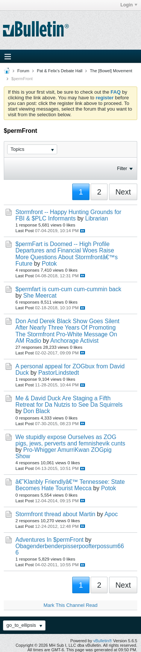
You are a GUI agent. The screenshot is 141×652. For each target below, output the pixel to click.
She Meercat (39, 295)
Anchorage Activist (74, 340)
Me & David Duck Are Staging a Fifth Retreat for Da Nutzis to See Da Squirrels (69, 401)
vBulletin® (102, 640)
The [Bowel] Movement (111, 70)
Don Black (36, 411)
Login (128, 5)
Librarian (96, 218)
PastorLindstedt (58, 372)
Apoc (111, 514)
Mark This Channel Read (71, 605)
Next (123, 192)
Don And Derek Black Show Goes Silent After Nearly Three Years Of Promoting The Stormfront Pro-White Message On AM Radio (67, 330)
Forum (23, 70)
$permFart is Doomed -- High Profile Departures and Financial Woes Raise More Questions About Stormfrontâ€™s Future (66, 253)
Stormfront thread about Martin (55, 514)
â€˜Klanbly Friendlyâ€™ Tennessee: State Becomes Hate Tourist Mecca (70, 485)
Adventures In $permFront (49, 539)
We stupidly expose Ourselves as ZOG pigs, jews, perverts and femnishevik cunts (70, 440)
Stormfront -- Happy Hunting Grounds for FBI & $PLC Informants (68, 215)
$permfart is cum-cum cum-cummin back (68, 289)
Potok (49, 263)
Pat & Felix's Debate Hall (59, 70)
